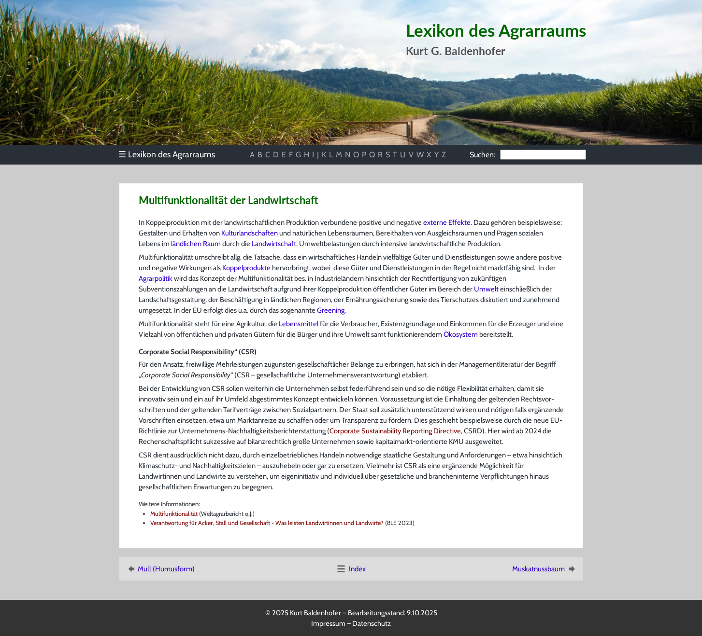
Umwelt (486, 289)
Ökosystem (461, 334)
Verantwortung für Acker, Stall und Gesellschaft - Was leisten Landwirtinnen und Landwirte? (267, 522)
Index (351, 569)
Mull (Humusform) (160, 569)
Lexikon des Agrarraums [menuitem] (166, 154)
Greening (330, 310)
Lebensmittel (298, 323)
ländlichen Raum (196, 243)
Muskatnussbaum (544, 569)
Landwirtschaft (274, 243)
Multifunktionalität (174, 513)
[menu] (172, 154)
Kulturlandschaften (249, 233)
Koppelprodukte (246, 267)
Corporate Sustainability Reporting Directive (395, 431)
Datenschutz (371, 623)
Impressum (328, 623)
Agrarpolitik (155, 278)
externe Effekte (447, 222)
